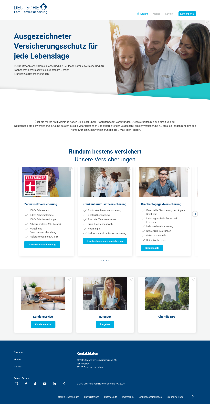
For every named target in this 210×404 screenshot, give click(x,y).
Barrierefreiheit (91, 397)
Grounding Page (175, 397)
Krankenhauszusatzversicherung (105, 241)
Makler (156, 13)
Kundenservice (43, 324)
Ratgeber (105, 324)
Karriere (169, 13)
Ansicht (144, 13)
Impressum (128, 397)
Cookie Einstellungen (68, 397)
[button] (195, 214)
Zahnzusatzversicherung (42, 244)
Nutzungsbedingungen (150, 397)
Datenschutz (110, 397)
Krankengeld (152, 248)
